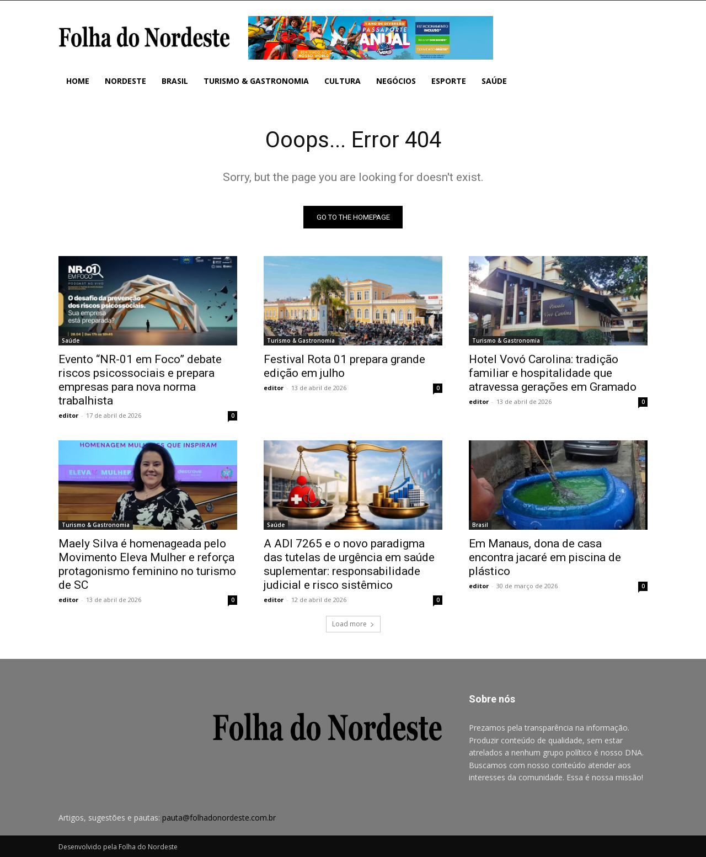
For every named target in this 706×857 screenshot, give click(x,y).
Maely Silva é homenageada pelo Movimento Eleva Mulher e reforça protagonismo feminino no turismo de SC (147, 564)
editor (68, 416)
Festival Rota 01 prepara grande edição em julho (344, 366)
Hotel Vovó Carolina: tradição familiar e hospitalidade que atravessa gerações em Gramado (553, 373)
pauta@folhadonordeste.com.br (219, 818)
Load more (353, 624)
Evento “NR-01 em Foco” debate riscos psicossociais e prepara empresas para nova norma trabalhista (140, 380)
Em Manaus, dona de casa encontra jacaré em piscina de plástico (545, 557)
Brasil (480, 525)
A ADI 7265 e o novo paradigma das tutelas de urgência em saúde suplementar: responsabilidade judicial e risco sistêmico (349, 564)
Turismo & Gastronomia (301, 341)
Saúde (70, 341)
